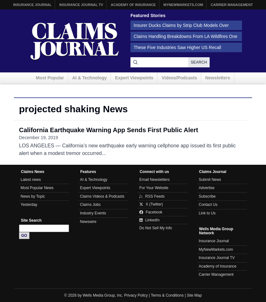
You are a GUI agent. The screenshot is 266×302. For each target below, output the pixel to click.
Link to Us (207, 213)
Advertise (207, 188)
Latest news (31, 179)
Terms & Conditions (167, 295)
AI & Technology (89, 77)
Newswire (88, 221)
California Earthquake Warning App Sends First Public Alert (108, 129)
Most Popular (50, 77)
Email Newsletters (154, 179)
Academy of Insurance (133, 5)
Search (199, 62)
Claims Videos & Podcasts (102, 196)
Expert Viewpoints (134, 77)
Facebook (150, 212)
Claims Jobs (90, 204)
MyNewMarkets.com (183, 5)
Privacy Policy (136, 295)
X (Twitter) (151, 204)
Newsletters (217, 77)
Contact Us (208, 204)
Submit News (210, 179)
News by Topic (33, 196)
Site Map (194, 295)
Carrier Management (232, 5)
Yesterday (29, 204)
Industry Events (93, 213)
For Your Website (153, 188)
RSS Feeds (152, 196)
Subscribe (207, 196)
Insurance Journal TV (81, 5)
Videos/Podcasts (179, 77)
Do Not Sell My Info (155, 228)
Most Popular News (37, 188)
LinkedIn (149, 220)
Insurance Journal (32, 5)
